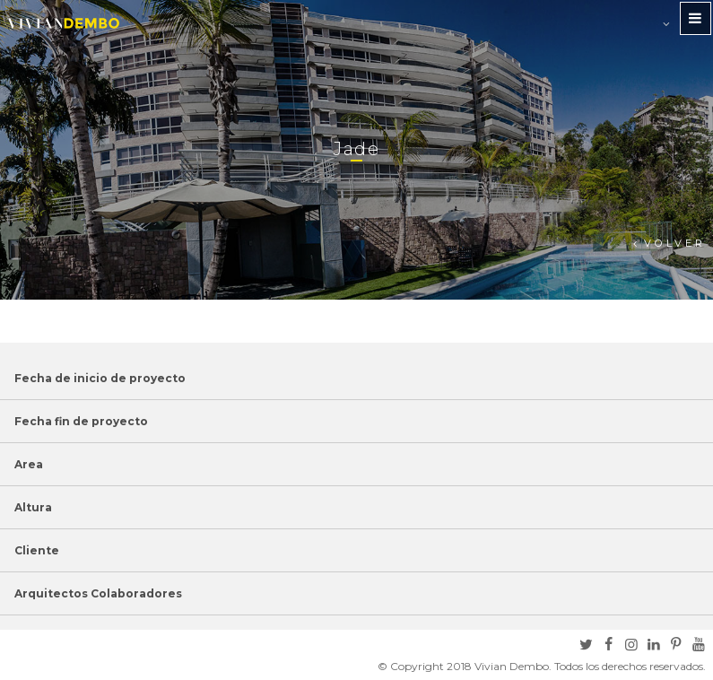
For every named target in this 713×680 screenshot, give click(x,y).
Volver (675, 243)
